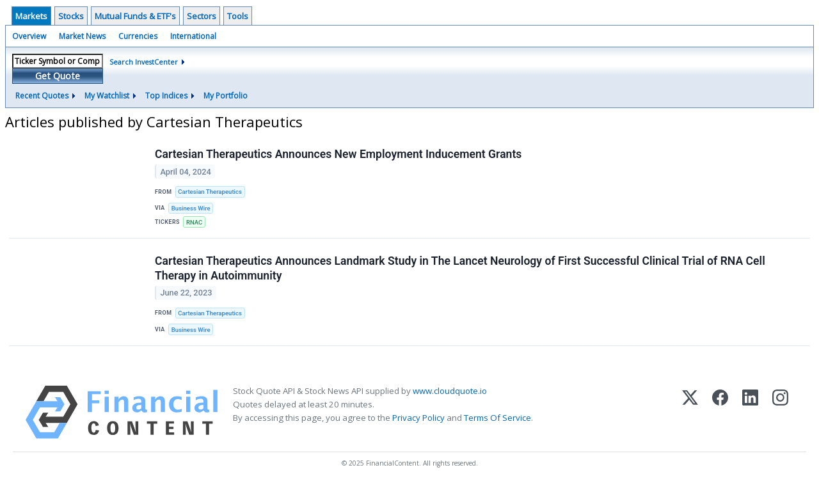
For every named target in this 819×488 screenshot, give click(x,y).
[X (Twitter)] (690, 412)
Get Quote (57, 76)
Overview (29, 36)
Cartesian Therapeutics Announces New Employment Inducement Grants (338, 154)
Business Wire (191, 208)
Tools (237, 16)
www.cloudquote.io (450, 391)
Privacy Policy (418, 417)
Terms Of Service (497, 417)
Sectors (201, 16)
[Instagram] (780, 412)
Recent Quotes (41, 95)
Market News (82, 36)
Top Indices (166, 95)
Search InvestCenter (143, 62)
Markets (31, 16)
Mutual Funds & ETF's (135, 16)
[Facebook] (720, 412)
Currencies (137, 36)
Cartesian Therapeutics (210, 191)
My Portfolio (225, 95)
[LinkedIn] (750, 412)
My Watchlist (106, 95)
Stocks (71, 16)
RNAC (194, 222)
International (193, 36)
